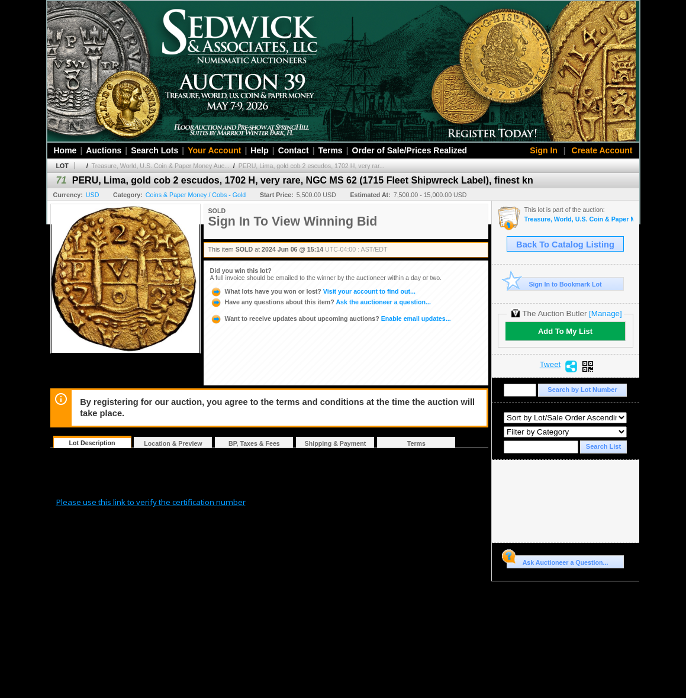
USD (92, 194)
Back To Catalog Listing (565, 244)
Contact (293, 150)
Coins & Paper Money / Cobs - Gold (196, 194)
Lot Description (92, 442)
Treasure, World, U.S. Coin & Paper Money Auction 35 (578, 219)
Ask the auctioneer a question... (320, 301)
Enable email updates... (330, 318)
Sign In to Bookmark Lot (554, 284)
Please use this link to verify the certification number (151, 502)
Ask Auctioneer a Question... (557, 560)
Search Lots (154, 150)
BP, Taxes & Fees (254, 443)
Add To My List (565, 331)
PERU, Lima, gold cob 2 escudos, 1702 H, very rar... (312, 165)
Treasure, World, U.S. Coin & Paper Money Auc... (161, 165)
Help (259, 150)
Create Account (602, 150)
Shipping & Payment (335, 443)
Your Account (214, 150)
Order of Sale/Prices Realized (410, 150)
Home (65, 150)
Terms (330, 150)
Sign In (544, 150)
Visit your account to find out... (313, 291)
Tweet (550, 365)
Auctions (103, 150)
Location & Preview (173, 443)
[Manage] (605, 313)
